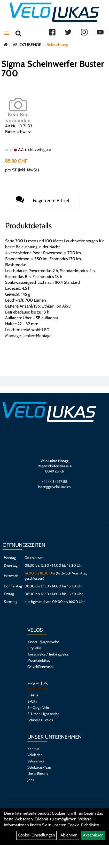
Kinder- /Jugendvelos (43, 641)
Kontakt (33, 748)
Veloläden (35, 755)
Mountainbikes (38, 660)
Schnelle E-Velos (40, 720)
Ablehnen (68, 835)
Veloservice (35, 761)
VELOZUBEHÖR (27, 44)
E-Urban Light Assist (43, 713)
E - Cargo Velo (38, 707)
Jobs (30, 779)
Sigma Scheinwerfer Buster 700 (52, 68)
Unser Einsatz (38, 773)
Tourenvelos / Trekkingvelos (48, 654)
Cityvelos (34, 648)
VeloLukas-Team (39, 767)
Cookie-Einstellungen (36, 835)
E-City (32, 701)
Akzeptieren (93, 835)
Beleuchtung (57, 44)
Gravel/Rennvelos (40, 666)
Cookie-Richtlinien (83, 824)
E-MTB (32, 695)
